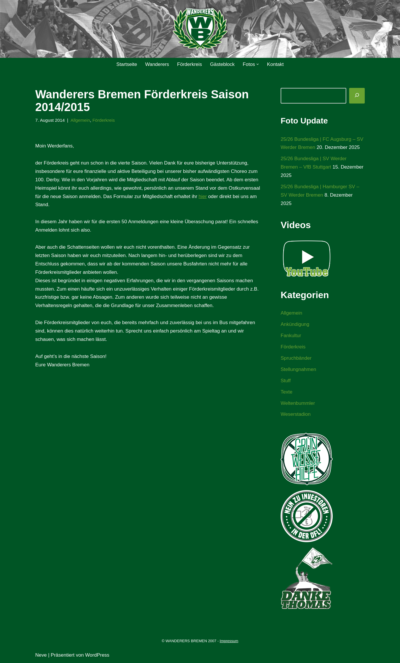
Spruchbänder (296, 358)
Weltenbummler (298, 403)
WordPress (97, 655)
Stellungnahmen (298, 369)
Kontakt (275, 64)
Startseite (126, 64)
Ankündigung (295, 324)
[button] (257, 64)
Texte (286, 392)
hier (203, 196)
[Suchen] (357, 96)
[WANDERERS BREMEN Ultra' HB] (200, 29)
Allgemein (80, 120)
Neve (41, 655)
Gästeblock (222, 64)
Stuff (286, 380)
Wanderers (157, 64)
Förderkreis (189, 64)
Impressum (229, 641)
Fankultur (291, 335)
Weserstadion (296, 414)
